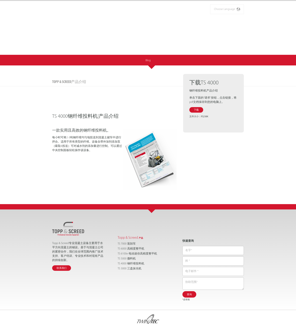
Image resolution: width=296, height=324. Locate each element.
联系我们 (62, 248)
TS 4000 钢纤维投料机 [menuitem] (131, 243)
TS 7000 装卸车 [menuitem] (127, 223)
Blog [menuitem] (148, 40)
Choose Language (227, 9)
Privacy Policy (168, 318)
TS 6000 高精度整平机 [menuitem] (131, 228)
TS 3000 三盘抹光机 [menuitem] (129, 248)
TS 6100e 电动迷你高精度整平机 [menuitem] (137, 233)
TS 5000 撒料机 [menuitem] (127, 238)
